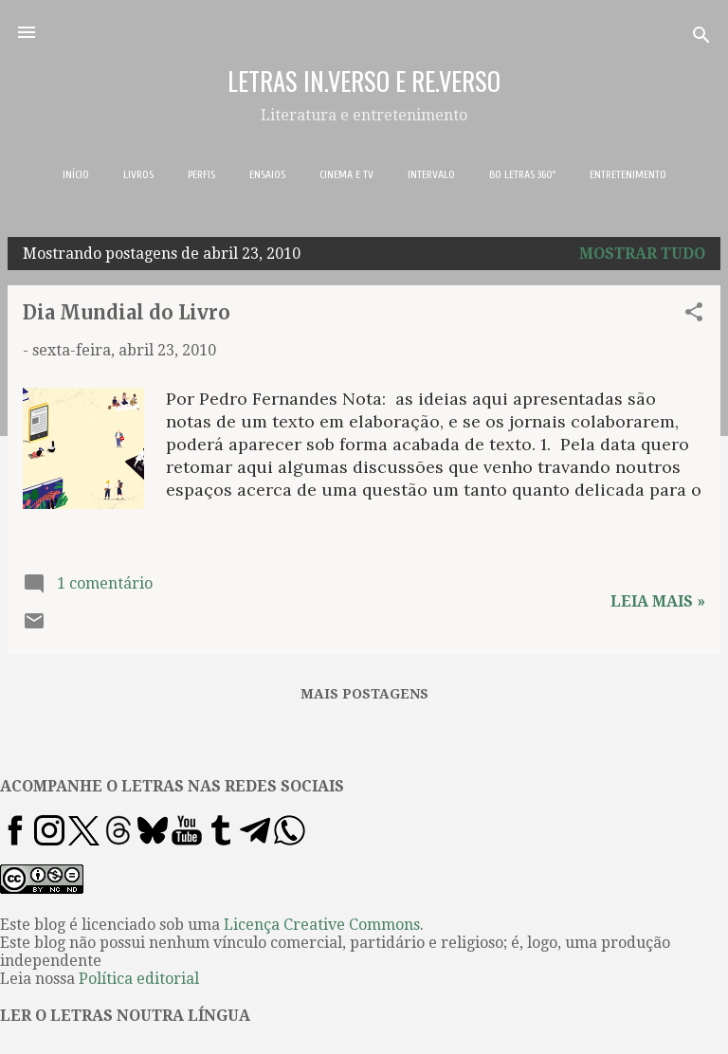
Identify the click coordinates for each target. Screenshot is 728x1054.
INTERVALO (431, 174)
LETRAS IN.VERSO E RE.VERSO (364, 81)
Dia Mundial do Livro (126, 312)
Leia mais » (657, 601)
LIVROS (138, 174)
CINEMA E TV (346, 174)
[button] (693, 315)
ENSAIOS (267, 174)
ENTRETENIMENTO (628, 174)
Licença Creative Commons (322, 925)
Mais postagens (364, 693)
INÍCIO (76, 174)
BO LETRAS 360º (522, 174)
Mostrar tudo (642, 254)
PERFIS (201, 174)
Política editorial (139, 979)
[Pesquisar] (701, 38)
